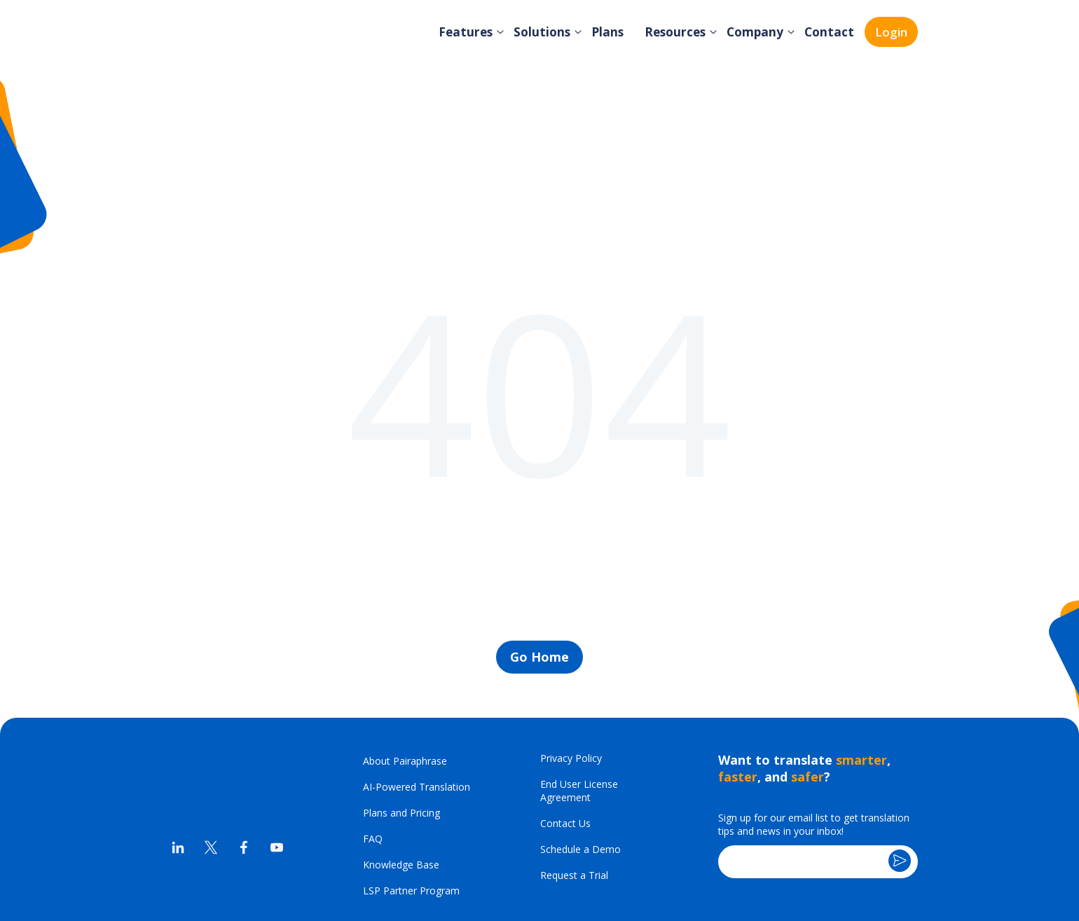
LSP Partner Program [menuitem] (411, 803)
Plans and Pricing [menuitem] (401, 725)
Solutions (551, 32)
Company (759, 32)
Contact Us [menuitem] (565, 735)
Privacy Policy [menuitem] (571, 670)
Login (891, 32)
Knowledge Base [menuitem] (401, 777)
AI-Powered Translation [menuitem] (416, 699)
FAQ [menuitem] (373, 751)
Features (477, 32)
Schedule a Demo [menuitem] (580, 761)
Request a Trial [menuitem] (574, 787)
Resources (681, 32)
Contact (830, 32)
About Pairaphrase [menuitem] (405, 673)
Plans (614, 32)
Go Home (539, 569)
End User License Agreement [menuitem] (579, 703)
